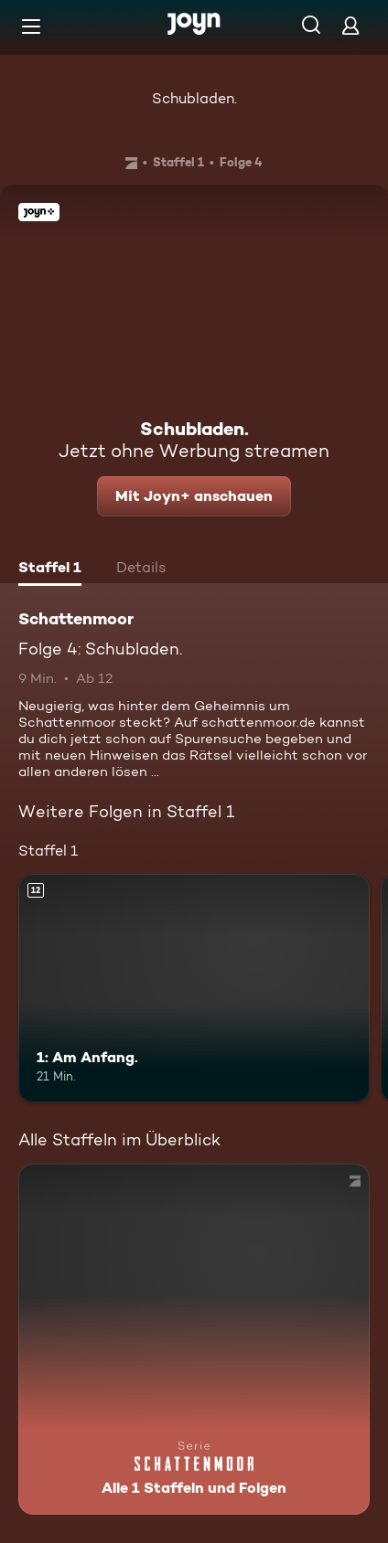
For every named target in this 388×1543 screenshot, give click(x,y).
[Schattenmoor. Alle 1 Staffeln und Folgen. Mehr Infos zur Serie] (194, 1339)
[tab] (50, 569)
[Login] (350, 25)
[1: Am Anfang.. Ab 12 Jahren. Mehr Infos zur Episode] (194, 988)
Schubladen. (194, 98)
